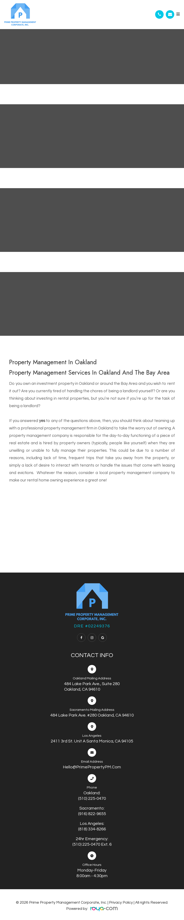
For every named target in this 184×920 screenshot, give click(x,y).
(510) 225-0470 (92, 798)
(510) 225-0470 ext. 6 (92, 844)
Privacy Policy (121, 902)
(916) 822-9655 (92, 814)
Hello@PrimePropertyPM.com (92, 767)
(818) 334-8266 (92, 829)
